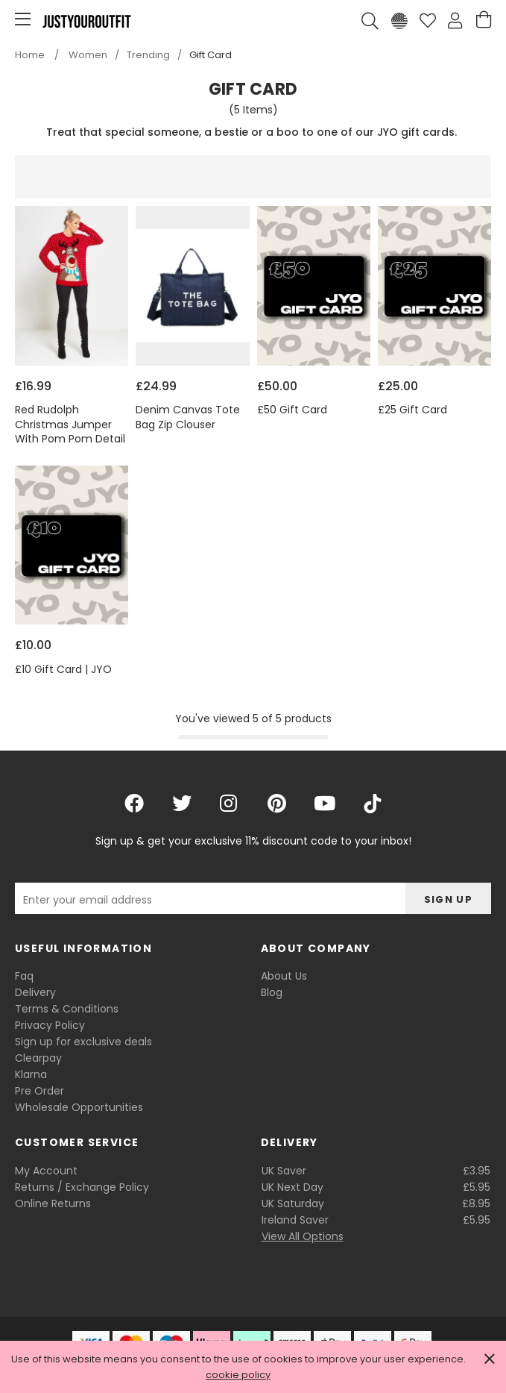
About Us (284, 975)
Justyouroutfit (86, 21)
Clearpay (38, 1058)
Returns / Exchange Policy (82, 1187)
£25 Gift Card (412, 410)
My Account (46, 1170)
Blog (271, 992)
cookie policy (238, 1375)
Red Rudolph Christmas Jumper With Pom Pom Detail (70, 424)
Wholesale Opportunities (79, 1107)
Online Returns (53, 1203)
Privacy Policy (50, 1025)
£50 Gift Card (292, 410)
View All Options (303, 1236)
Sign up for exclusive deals (83, 1041)
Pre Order (39, 1090)
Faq (24, 975)
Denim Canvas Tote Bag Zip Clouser (188, 417)
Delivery (35, 992)
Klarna (31, 1074)
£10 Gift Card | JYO (63, 670)
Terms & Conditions (66, 1008)
